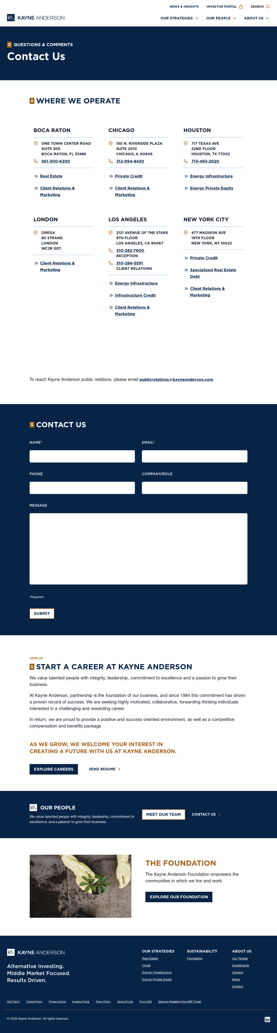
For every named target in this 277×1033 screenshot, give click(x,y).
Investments (240, 965)
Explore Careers (54, 769)
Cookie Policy (34, 1002)
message (38, 505)
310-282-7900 (130, 250)
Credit (146, 965)
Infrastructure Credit (135, 295)
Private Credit (129, 176)
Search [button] (257, 6)
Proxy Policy (103, 1002)
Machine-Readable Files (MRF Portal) (179, 1002)
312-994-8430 (130, 161)
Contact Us (204, 814)
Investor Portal (221, 6)
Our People (218, 18)
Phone (36, 474)
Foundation (195, 958)
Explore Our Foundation (179, 897)
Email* (148, 442)
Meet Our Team (163, 814)
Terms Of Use (125, 1002)
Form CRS (145, 1002)
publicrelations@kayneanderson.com (176, 379)
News (236, 979)
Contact (237, 986)
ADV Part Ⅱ (13, 1002)
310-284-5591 (130, 263)
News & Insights (184, 6)
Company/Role (157, 474)
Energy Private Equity (211, 188)
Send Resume (102, 769)
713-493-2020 (205, 161)
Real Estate (51, 176)
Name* (36, 442)
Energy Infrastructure (211, 176)
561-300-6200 (55, 161)
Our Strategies (177, 18)
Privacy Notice (57, 1002)
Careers (237, 972)
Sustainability (202, 951)
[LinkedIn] (267, 1019)
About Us (253, 18)
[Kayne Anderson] (35, 19)
